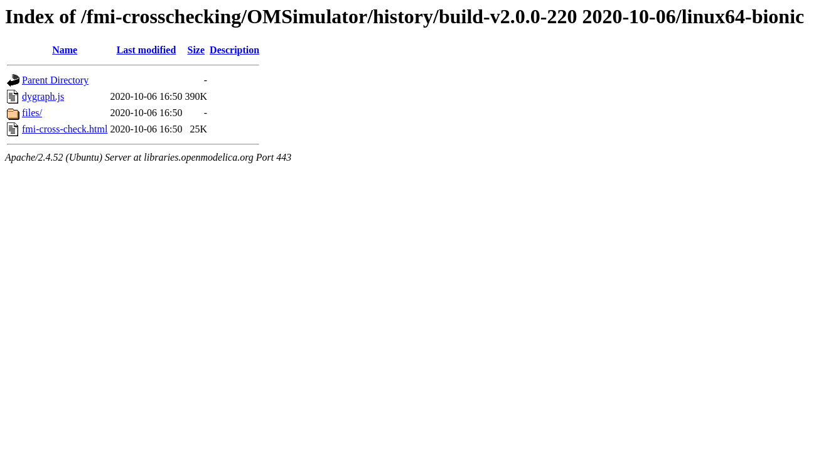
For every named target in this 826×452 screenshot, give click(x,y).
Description (234, 50)
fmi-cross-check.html (64, 129)
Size (196, 50)
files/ (32, 112)
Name (64, 50)
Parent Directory (55, 80)
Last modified (146, 50)
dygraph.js (43, 96)
